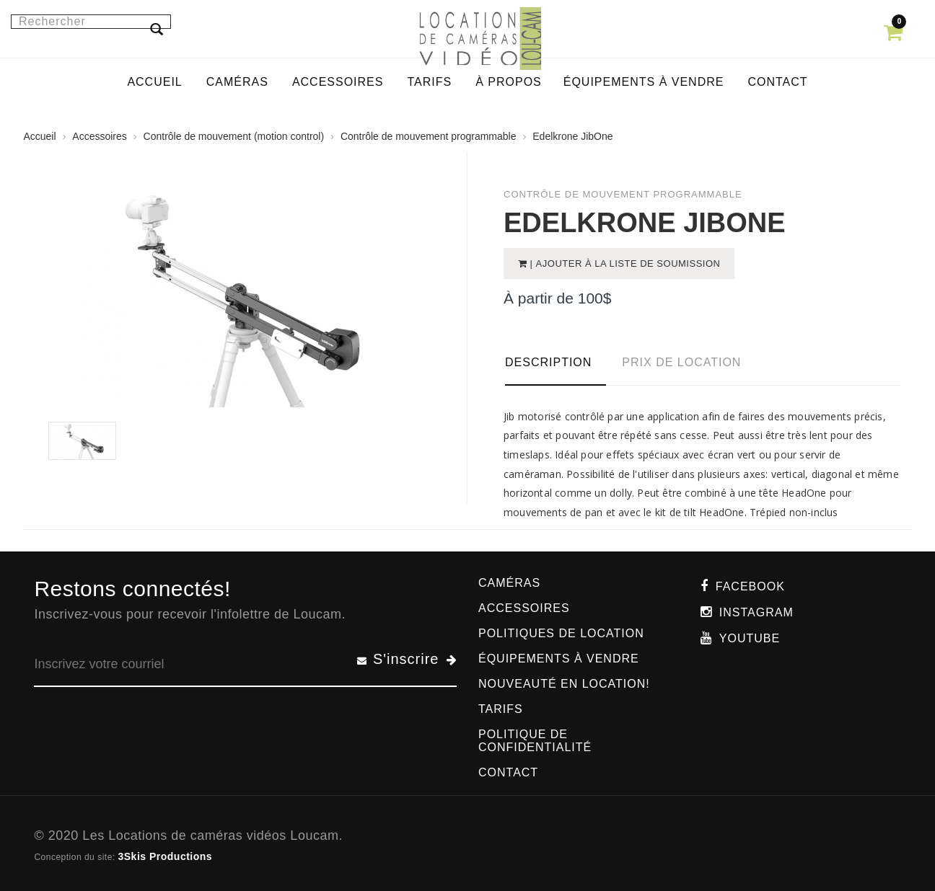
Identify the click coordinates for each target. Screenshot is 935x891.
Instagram (756, 612)
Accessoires (99, 136)
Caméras (509, 583)
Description (548, 362)
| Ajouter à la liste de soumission (624, 263)
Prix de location (681, 362)
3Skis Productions (165, 856)
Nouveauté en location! (564, 684)
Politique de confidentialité (535, 740)
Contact (508, 772)
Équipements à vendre (558, 658)
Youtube (749, 638)
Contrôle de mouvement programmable (429, 136)
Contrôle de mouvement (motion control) (234, 136)
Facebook (750, 586)
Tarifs (500, 709)
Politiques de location (561, 633)
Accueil (39, 136)
